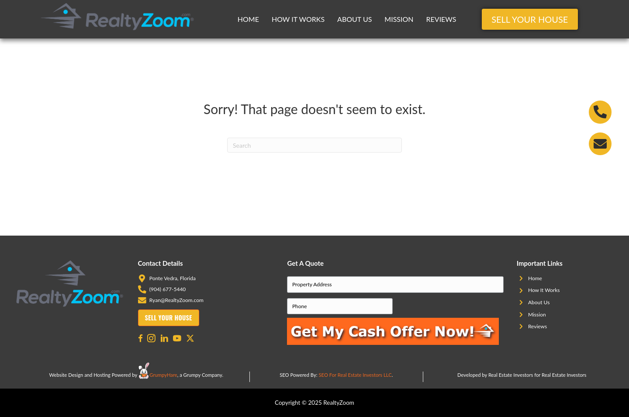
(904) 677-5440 (167, 289)
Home (248, 19)
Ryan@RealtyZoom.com (176, 300)
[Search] (314, 145)
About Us (354, 19)
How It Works (298, 19)
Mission (398, 19)
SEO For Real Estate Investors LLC (355, 375)
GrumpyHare (163, 375)
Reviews (441, 19)
